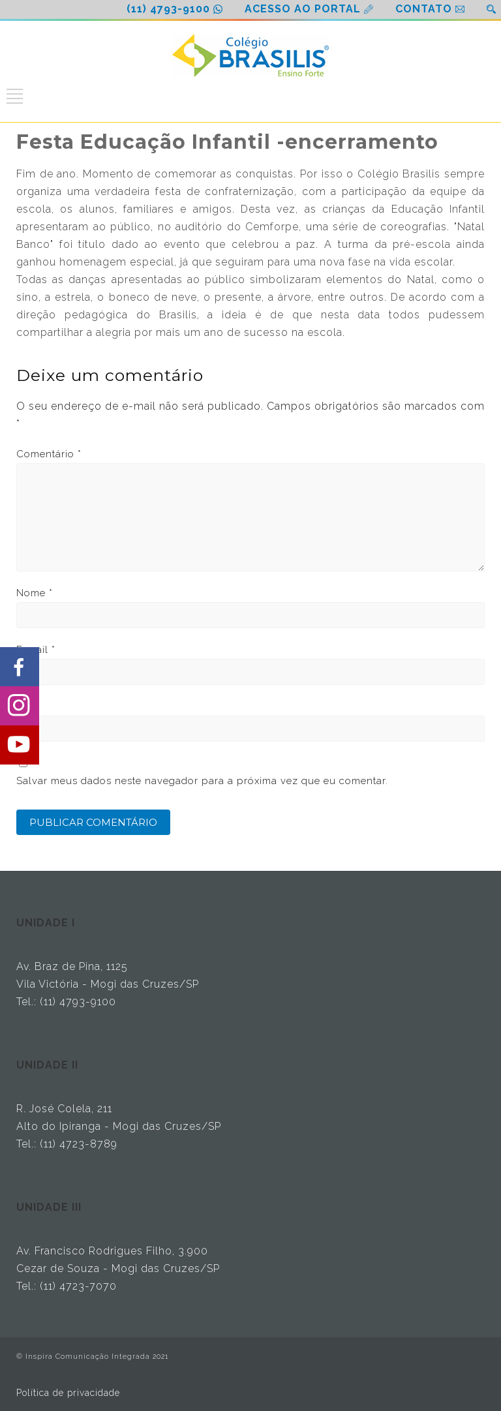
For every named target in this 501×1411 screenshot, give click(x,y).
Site (25, 706)
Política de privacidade (68, 1393)
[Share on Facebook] (19, 666)
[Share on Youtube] (19, 745)
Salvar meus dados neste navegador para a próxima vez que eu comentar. (202, 781)
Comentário (49, 454)
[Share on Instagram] (19, 705)
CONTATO (423, 9)
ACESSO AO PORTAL (303, 9)
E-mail (35, 650)
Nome (34, 593)
